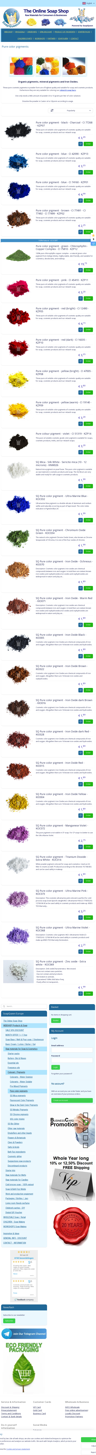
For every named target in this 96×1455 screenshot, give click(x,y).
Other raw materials (16, 1128)
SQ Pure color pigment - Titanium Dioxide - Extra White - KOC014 (61, 858)
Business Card (39, 1413)
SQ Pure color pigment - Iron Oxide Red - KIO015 (60, 764)
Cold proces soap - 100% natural (20, 1184)
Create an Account (60, 1100)
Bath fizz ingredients (17, 1152)
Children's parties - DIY (15, 1208)
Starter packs (14, 1053)
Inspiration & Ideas (11, 1233)
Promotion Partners (74, 1416)
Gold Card (37, 1410)
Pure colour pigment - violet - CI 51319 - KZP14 (63, 433)
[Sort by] (70, 110)
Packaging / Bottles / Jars (17, 1198)
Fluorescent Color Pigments (22, 1100)
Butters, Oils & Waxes (17, 1058)
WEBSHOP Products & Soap (15, 1025)
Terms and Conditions (11, 1413)
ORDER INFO (32, 32)
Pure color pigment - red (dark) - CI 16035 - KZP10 (61, 341)
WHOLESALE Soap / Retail (14, 1217)
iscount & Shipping (11, 1407)
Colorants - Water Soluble (21, 1081)
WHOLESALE (20, 32)
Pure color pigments (19, 1091)
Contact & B (6, 1416)
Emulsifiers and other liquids (20, 1133)
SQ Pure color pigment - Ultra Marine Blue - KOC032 (62, 498)
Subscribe (9, 1321)
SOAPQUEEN (63, 38)
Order (88, 144)
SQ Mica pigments (18, 1095)
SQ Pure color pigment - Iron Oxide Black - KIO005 (61, 636)
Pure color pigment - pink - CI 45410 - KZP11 (62, 280)
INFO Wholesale (72, 1407)
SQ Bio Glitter (13, 1123)
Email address (57, 1045)
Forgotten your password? (61, 1073)
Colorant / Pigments (16, 1072)
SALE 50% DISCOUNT (15, 1030)
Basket (56, 1020)
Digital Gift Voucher (14, 1212)
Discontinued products (17, 1165)
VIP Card (37, 1407)
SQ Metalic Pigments (19, 1109)
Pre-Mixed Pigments (19, 1086)
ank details (17, 1416)
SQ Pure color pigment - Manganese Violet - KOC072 (62, 827)
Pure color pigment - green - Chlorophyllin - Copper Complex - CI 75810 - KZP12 (62, 248)
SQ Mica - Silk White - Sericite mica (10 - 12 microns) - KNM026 (61, 464)
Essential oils (13, 1063)
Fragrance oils (14, 1067)
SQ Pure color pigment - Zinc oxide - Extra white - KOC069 (61, 963)
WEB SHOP (8, 32)
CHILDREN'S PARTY (25, 38)
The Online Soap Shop (12, 1021)
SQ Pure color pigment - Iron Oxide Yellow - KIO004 (62, 796)
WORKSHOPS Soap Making (14, 1226)
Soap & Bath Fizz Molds (16, 1189)
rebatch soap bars (68, 90)
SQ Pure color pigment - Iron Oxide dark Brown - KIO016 (64, 702)
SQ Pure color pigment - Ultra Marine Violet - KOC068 (63, 929)
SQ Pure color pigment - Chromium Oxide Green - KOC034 (60, 532)
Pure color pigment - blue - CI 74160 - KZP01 (62, 182)
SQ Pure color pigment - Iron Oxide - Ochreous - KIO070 (64, 563)
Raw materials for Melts (16, 1175)
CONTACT (75, 38)
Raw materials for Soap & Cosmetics (21, 1049)
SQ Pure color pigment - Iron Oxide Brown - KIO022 (62, 668)
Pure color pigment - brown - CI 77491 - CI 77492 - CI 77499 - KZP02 (61, 212)
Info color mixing (17, 1119)
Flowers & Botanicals (17, 1137)
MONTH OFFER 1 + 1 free (16, 1035)
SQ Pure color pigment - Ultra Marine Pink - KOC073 (62, 892)
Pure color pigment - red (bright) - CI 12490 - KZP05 (62, 310)
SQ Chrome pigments (19, 1114)
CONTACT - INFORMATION (14, 1243)
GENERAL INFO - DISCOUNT (15, 1238)
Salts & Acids (13, 1147)
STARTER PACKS (84, 32)
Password (55, 1056)
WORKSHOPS (40, 38)
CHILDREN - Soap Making (14, 1222)
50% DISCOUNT (46, 32)
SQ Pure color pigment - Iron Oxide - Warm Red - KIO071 (64, 600)
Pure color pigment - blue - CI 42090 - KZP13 (62, 153)
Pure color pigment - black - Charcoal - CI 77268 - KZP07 (64, 124)
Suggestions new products (19, 1161)
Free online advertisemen (76, 1410)
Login (55, 1067)
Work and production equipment (19, 1194)
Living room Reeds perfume (18, 1203)
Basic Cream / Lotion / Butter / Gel (21, 1044)
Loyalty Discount (72, 1413)
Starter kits (10, 1170)
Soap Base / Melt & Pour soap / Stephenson (25, 1039)
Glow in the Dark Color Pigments (24, 1105)
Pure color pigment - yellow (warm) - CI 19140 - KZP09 (63, 404)
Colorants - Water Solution (21, 1077)
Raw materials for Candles (17, 1179)
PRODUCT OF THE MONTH (65, 32)
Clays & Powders (15, 1142)
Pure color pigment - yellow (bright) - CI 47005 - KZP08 (64, 373)
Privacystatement (9, 1410)
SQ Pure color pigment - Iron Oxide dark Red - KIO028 (63, 733)
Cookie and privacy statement (39, 1450)
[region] (29, 1444)
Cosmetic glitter (15, 1156)
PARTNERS (51, 38)
